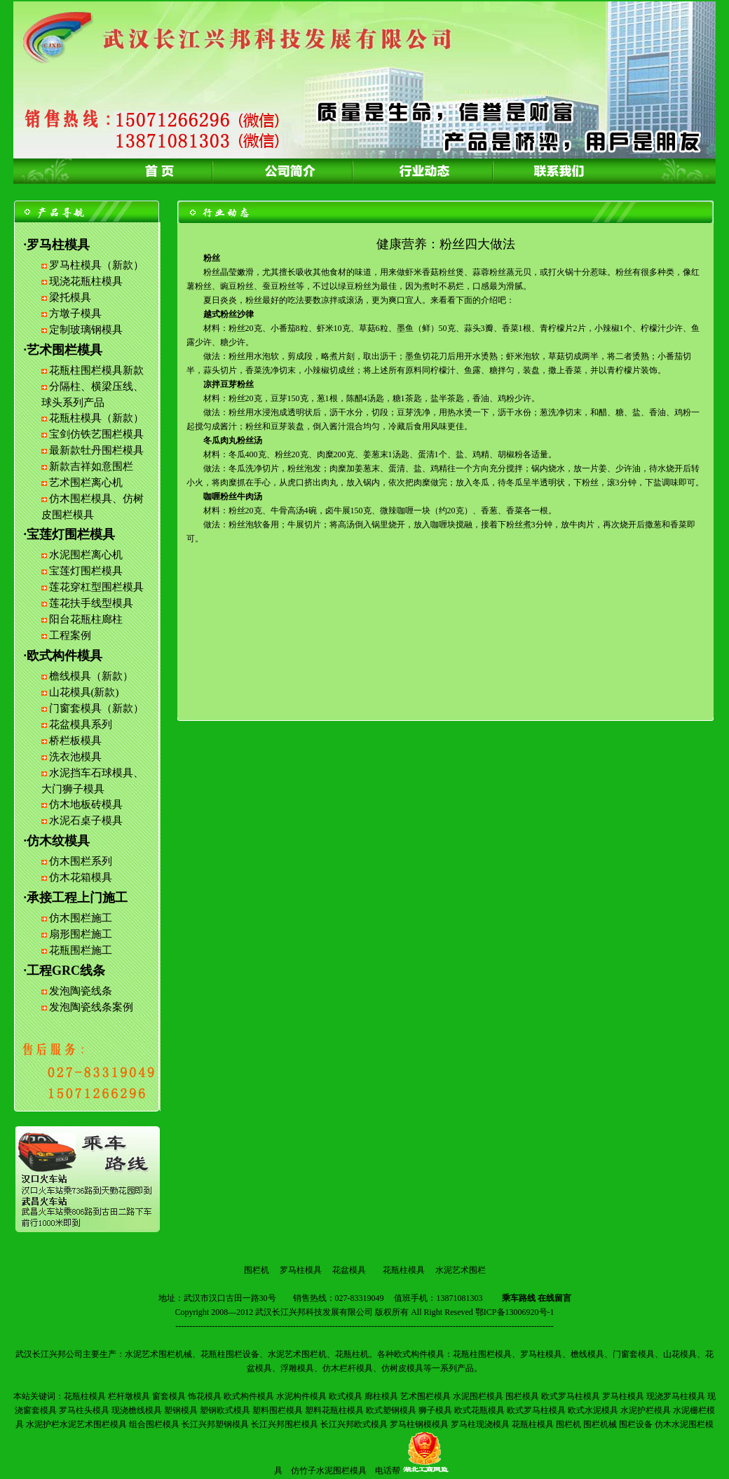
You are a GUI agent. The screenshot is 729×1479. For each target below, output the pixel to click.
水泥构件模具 (301, 1396)
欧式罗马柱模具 (570, 1396)
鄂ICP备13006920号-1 (514, 1312)
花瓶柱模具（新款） (96, 418)
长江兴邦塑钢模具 (215, 1424)
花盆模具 (349, 1270)
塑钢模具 (181, 1410)
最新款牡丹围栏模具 (96, 450)
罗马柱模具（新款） (96, 265)
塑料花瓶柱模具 (334, 1410)
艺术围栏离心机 (86, 482)
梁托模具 (70, 297)
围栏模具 (522, 1396)
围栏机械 (600, 1424)
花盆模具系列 (80, 724)
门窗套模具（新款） (96, 708)
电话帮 (387, 1470)
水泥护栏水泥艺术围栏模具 (76, 1424)
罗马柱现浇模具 (480, 1424)
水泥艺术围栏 (460, 1270)
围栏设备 (636, 1424)
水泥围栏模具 (478, 1396)
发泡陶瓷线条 (80, 991)
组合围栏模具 (154, 1424)
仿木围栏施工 (80, 918)
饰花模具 (205, 1396)
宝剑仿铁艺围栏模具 (96, 434)
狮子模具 (435, 1410)
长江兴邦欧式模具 (354, 1424)
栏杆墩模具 (129, 1396)
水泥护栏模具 (645, 1410)
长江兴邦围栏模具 (284, 1424)
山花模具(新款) (84, 692)
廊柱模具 (381, 1396)
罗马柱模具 (301, 1270)
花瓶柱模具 (404, 1270)
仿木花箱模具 (80, 877)
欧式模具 (345, 1396)
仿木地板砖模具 (86, 804)
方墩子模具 (75, 313)
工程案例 (70, 635)
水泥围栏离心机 (86, 554)
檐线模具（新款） (91, 676)
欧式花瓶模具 (479, 1410)
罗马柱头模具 (84, 1410)
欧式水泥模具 (593, 1410)
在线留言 (554, 1298)
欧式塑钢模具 (391, 1410)
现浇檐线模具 (136, 1410)
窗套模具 (169, 1396)
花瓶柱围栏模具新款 (96, 370)
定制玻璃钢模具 (86, 329)
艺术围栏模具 (425, 1396)
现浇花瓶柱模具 (86, 281)
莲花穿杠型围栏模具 (96, 587)
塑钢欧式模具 (225, 1410)
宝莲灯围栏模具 (86, 570)
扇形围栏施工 (80, 934)
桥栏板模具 (75, 740)
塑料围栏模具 (277, 1410)
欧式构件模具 (249, 1396)
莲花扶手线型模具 (91, 603)
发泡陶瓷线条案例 (91, 1007)
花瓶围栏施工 (80, 950)
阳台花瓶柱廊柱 (86, 619)
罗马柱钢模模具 (419, 1424)
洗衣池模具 (75, 756)
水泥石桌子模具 (86, 820)
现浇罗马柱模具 (675, 1396)
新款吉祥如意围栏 (91, 466)
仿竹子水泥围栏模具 (329, 1470)
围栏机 (256, 1270)
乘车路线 (519, 1298)
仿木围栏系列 (80, 861)
